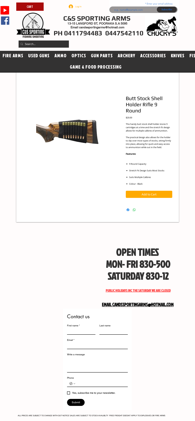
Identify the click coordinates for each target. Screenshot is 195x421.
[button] (79, 56)
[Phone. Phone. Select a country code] (72, 384)
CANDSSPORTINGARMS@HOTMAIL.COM (143, 304)
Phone (70, 378)
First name (73, 325)
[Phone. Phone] (101, 384)
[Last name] (112, 331)
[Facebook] (5, 20)
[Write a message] (97, 365)
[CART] (30, 6)
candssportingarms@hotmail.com (101, 27)
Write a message (76, 354)
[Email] (96, 346)
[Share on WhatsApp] (134, 210)
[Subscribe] (167, 9)
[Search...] (43, 44)
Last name (105, 325)
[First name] (80, 331)
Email (70, 340)
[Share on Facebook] (128, 210)
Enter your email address (160, 3)
